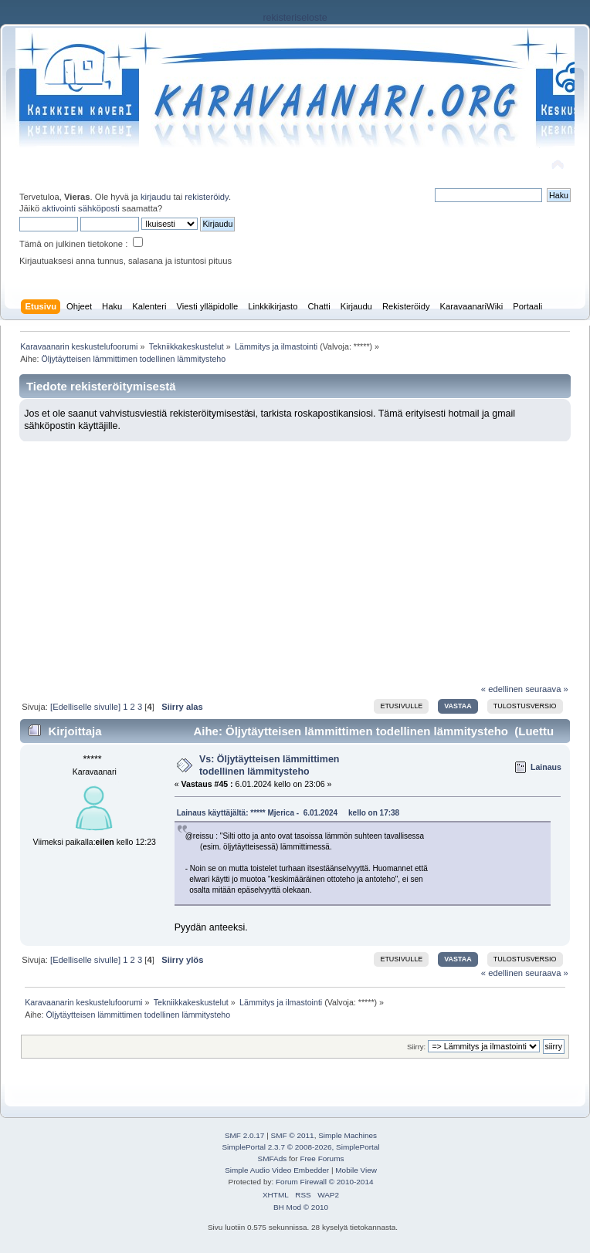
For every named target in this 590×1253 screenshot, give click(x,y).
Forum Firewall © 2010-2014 (324, 1181)
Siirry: (416, 1046)
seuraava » (546, 689)
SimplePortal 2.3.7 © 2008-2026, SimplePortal (300, 1147)
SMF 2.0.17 (245, 1135)
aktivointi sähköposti (80, 208)
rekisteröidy (207, 196)
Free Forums (322, 1158)
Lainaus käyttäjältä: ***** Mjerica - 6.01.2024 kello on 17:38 (288, 813)
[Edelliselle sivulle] (85, 706)
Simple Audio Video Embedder (277, 1170)
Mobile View (356, 1170)
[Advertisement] (295, 556)
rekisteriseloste (295, 17)
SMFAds (272, 1158)
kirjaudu (156, 196)
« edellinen (502, 689)
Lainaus (546, 767)
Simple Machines (347, 1135)
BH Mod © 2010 (300, 1207)
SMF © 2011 (292, 1135)
